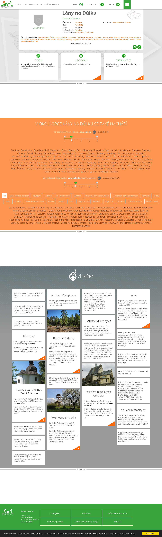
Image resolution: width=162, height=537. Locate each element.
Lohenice (24, 159)
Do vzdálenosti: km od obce (72, 132)
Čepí (107, 150)
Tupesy (140, 168)
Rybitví (72, 165)
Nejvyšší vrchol (83, 201)
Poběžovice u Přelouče (73, 162)
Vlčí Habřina (58, 171)
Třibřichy (121, 168)
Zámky (7, 201)
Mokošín (68, 159)
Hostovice (97, 37)
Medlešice (36, 159)
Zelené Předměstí (99, 171)
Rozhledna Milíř (61, 219)
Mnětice (116, 37)
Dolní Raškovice (52, 153)
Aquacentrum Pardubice (86, 210)
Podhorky (91, 162)
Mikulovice (57, 159)
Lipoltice (145, 156)
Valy (148, 168)
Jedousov (35, 156)
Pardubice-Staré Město (46, 39)
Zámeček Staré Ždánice (136, 210)
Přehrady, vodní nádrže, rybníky (97, 196)
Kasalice (69, 156)
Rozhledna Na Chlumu (82, 219)
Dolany (38, 153)
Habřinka (111, 153)
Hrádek (139, 153)
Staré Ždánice (18, 168)
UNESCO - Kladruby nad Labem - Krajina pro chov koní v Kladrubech (48, 216)
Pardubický (79, 25)
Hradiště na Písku (20, 156)
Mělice (46, 159)
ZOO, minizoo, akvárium (19, 196)
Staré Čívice (98, 39)
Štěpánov (58, 168)
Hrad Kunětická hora (24, 213)
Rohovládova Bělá (26, 165)
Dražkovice (81, 37)
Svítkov (125, 39)
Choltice (136, 150)
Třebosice (110, 168)
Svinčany (80, 168)
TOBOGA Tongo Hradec (121, 222)
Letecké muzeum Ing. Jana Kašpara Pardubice (51, 207)
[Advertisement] (81, 101)
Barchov (15, 150)
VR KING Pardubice (85, 207)
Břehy (72, 150)
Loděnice (14, 159)
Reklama (86, 513)
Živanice (114, 171)
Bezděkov (38, 150)
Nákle (77, 159)
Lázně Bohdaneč (122, 156)
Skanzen (77, 196)
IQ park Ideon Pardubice (60, 210)
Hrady (156, 196)
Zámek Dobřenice (87, 213)
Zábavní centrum (135, 201)
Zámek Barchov (142, 222)
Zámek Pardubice (143, 207)
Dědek (30, 153)
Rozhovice (62, 165)
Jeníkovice (47, 156)
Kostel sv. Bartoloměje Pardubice (29, 210)
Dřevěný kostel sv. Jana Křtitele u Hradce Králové (35, 222)
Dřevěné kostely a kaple (34, 201)
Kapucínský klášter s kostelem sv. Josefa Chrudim (122, 213)
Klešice (100, 156)
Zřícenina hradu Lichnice (73, 222)
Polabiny (69, 39)
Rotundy (51, 201)
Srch (89, 165)
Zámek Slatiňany (43, 219)
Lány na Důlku (79, 13)
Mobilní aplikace (55, 521)
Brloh (79, 150)
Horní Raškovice (126, 153)
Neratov (106, 159)
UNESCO (48, 196)
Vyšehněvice (72, 171)
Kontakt (118, 521)
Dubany (101, 153)
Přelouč (136, 162)
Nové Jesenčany (135, 37)
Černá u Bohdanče (120, 150)
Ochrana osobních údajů (86, 521)
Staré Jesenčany (142, 165)
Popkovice (77, 39)
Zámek (138, 39)
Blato (64, 150)
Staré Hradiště (125, 165)
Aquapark (36, 196)
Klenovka (90, 156)
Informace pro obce (117, 513)
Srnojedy (97, 165)
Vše (4, 196)
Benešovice (26, 150)
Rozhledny (146, 196)
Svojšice (100, 168)
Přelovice (146, 162)
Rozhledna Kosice (81, 225)
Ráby (13, 165)
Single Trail (109, 201)
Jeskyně (61, 201)
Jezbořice (58, 156)
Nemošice (124, 37)
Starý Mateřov (34, 168)
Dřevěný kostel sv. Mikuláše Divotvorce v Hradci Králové (123, 219)
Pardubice (78, 22)
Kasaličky (79, 156)
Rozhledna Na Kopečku (21, 219)
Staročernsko (109, 39)
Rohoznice (42, 165)
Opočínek (33, 39)
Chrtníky (146, 150)
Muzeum (120, 201)
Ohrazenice (25, 39)
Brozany (88, 150)
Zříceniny (17, 201)
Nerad (97, 159)
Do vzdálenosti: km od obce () (69, 178)
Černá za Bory (55, 37)
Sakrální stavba (152, 201)
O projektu (55, 513)
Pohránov (103, 162)
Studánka (118, 39)
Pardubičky (60, 39)
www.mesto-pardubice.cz (121, 22)
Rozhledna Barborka (111, 210)
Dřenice (91, 153)
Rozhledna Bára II (138, 216)
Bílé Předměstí (43, 37)
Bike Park (97, 201)
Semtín (90, 39)
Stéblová (47, 168)
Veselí (47, 171)
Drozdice (89, 37)
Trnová (131, 39)
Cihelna (64, 37)
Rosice (84, 39)
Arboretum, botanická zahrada (125, 196)
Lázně (71, 201)
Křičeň (109, 156)
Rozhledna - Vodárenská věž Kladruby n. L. (105, 216)
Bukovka (98, 150)
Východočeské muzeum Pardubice (114, 207)
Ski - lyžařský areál (63, 196)
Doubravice (72, 37)
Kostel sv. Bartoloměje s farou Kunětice (56, 213)
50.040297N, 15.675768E (84, 33)
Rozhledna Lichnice (97, 222)
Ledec (136, 156)
